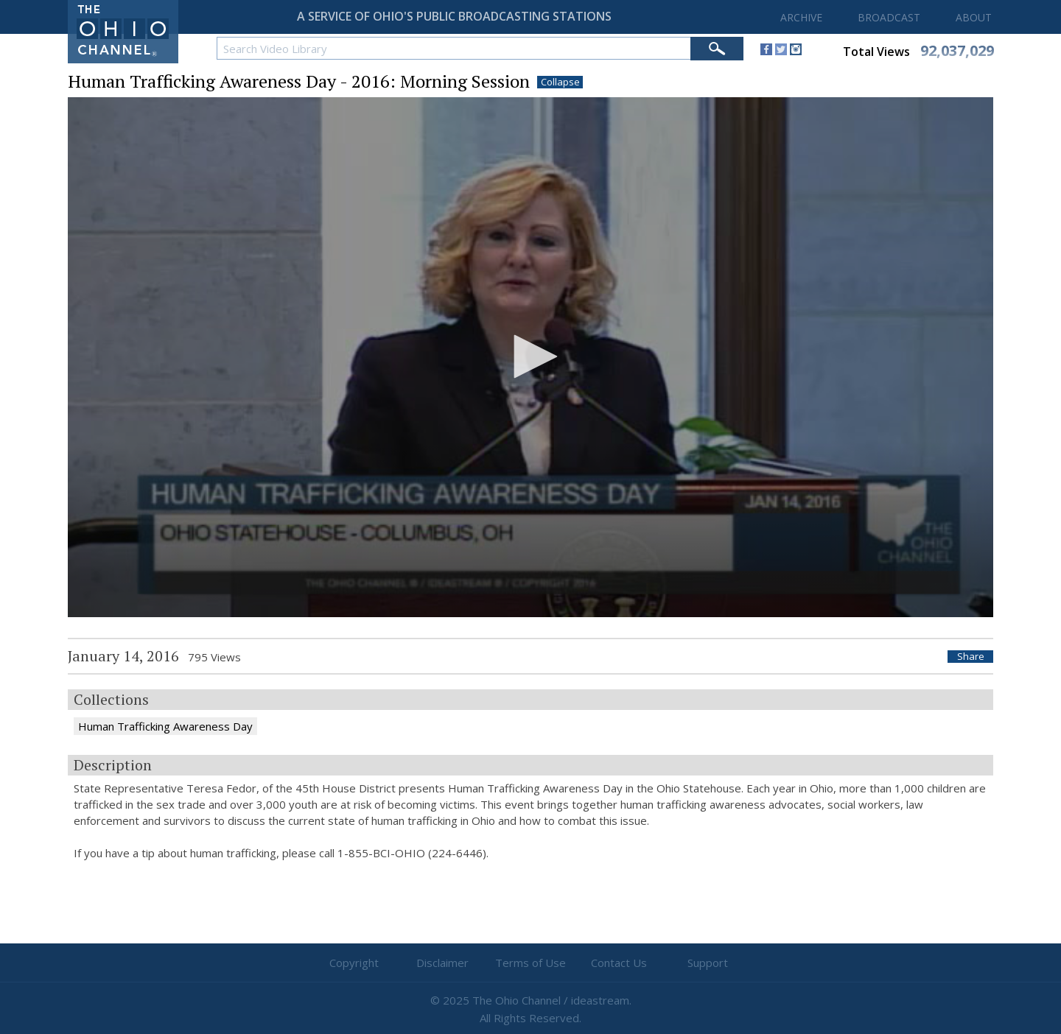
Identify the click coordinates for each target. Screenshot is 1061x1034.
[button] (530, 356)
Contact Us (619, 962)
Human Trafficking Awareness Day (165, 726)
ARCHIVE (801, 17)
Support (707, 962)
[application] (530, 357)
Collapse (560, 82)
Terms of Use (530, 962)
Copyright (354, 962)
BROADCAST (889, 17)
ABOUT (974, 17)
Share (970, 656)
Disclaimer (442, 962)
